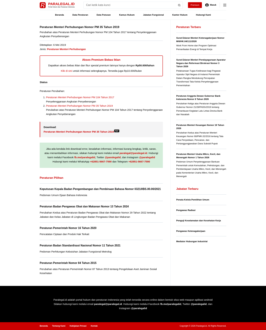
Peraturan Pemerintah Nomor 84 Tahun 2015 (68, 262)
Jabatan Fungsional (153, 15)
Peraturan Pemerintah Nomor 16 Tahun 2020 (68, 228)
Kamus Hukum (127, 15)
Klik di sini (66, 70)
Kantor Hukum (180, 15)
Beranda (59, 15)
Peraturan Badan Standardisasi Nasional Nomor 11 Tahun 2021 (80, 245)
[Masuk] (210, 5)
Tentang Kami (58, 326)
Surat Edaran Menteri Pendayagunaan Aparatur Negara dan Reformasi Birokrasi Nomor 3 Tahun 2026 (201, 63)
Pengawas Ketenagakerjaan (190, 231)
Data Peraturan (80, 15)
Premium (195, 5)
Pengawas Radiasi (185, 210)
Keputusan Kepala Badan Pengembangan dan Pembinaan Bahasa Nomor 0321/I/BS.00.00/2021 (100, 189)
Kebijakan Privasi (78, 326)
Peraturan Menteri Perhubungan (66, 49)
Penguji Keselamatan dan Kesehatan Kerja (198, 220)
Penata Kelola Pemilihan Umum (192, 199)
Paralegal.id (61, 4)
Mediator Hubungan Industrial (191, 241)
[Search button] (179, 5)
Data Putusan (104, 15)
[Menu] (224, 5)
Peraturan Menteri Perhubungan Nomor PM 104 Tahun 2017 (80, 97)
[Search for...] (129, 5)
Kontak (94, 326)
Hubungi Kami (203, 15)
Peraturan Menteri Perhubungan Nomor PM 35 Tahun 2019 (79, 105)
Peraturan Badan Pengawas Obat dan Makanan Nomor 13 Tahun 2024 (84, 206)
